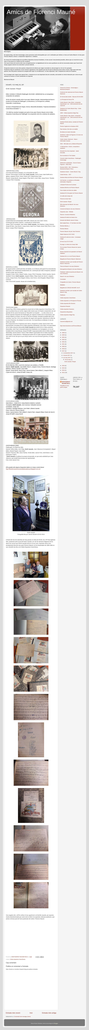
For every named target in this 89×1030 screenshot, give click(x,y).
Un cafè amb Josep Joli (66, 196)
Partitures (62, 295)
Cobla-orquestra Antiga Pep (67, 314)
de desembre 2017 (68, 353)
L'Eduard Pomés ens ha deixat (68, 184)
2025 (63, 335)
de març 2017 (67, 357)
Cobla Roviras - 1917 (65, 174)
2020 (63, 346)
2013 (63, 372)
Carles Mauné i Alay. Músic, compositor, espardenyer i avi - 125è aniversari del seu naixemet (71, 104)
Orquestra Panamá (65, 306)
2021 (63, 344)
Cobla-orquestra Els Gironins (67, 303)
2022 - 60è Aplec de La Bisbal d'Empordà (71, 143)
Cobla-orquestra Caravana (67, 309)
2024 (63, 337)
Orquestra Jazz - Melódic (66, 211)
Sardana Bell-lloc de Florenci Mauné (69, 187)
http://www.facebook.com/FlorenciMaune (70, 325)
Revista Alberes (64, 228)
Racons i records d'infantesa (67, 214)
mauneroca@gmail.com (66, 321)
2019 (63, 348)
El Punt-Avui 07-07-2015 (66, 241)
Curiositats (63, 279)
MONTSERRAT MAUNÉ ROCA (66, 382)
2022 (63, 341)
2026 (63, 332)
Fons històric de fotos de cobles (68, 190)
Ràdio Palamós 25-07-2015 (67, 234)
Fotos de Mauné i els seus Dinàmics (69, 266)
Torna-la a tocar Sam (65, 198)
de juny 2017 (66, 355)
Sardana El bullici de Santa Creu (68, 217)
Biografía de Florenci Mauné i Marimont (70, 259)
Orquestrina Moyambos (66, 312)
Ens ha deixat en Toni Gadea (67, 155)
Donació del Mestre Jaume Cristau (69, 220)
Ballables (62, 285)
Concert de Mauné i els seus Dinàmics (70, 209)
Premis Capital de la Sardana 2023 (69, 126)
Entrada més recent (13, 1013)
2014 (63, 370)
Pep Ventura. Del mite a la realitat (69, 129)
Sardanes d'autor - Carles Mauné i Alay (70, 171)
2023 (63, 339)
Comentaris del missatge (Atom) (22, 1016)
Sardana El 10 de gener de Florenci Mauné (71, 193)
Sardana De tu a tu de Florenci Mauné (70, 256)
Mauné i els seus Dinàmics (67, 276)
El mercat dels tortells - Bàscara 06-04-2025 (71, 96)
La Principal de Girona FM (67, 99)
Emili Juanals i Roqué (65, 201)
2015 (63, 368)
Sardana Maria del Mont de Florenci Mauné (71, 177)
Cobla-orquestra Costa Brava (17, 959)
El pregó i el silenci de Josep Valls (69, 244)
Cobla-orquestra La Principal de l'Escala (70, 300)
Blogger (56, 1023)
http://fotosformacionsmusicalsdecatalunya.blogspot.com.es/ (23, 469)
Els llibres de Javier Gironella (67, 132)
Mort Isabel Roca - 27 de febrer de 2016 (70, 223)
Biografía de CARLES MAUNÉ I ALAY (70, 287)
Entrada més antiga (49, 1013)
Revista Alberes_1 (65, 226)
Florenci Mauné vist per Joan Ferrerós (70, 231)
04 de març (68, 359)
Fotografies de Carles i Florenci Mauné (70, 282)
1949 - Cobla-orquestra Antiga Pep (69, 113)
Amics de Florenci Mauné (41, 12)
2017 (63, 351)
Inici (31, 1013)
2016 (63, 365)
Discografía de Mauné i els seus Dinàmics (71, 269)
